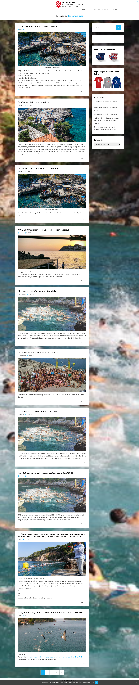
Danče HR (32, 3)
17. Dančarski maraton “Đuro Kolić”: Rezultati (38, 167)
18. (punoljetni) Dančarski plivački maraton (37, 24)
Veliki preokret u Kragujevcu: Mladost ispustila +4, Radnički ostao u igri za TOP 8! (106, 118)
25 (60, 671)
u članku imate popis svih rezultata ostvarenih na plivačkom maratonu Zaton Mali (55, 655)
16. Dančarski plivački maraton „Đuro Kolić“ (38, 410)
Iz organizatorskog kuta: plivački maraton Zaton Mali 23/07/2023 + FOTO (51, 611)
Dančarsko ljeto (107, 5)
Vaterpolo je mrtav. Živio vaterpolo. (105, 112)
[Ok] (137, 682)
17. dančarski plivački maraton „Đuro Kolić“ (37, 289)
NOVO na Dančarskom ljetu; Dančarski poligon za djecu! (43, 228)
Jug (96, 5)
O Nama (120, 5)
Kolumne (88, 5)
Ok (96, 682)
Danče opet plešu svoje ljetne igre (33, 100)
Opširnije (83, 90)
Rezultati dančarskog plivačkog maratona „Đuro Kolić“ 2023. (45, 471)
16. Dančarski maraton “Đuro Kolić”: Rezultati (38, 351)
